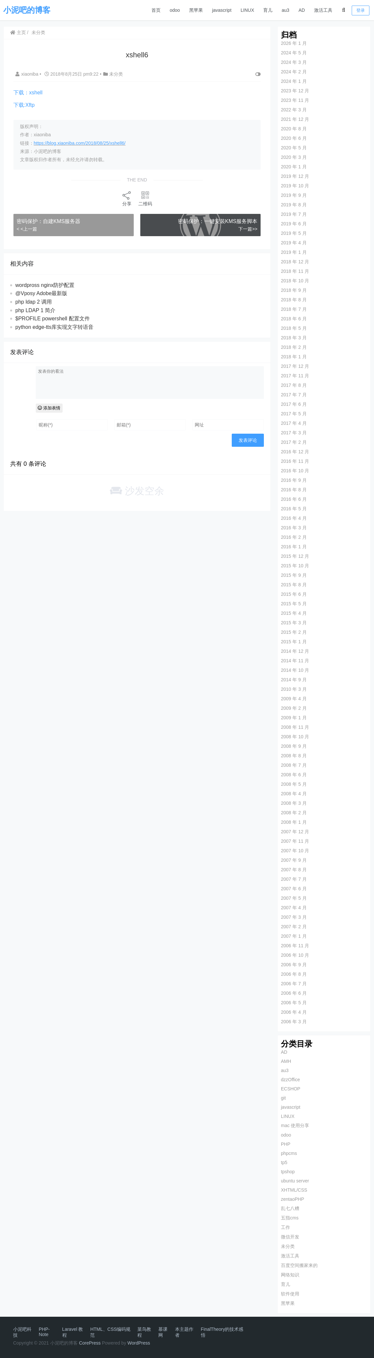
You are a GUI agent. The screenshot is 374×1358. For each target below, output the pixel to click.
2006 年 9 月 (293, 964)
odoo (175, 10)
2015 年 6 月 (293, 594)
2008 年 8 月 (293, 755)
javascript (221, 10)
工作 (285, 1227)
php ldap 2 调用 (33, 302)
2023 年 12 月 (295, 90)
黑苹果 (196, 10)
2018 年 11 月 (295, 271)
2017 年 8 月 (293, 385)
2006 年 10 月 (295, 955)
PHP (285, 1144)
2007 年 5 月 (293, 898)
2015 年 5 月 (293, 603)
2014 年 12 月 (295, 651)
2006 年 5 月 (293, 1002)
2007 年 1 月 (293, 936)
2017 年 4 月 (293, 423)
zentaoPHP (292, 1199)
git (283, 1098)
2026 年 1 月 (293, 43)
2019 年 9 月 (293, 195)
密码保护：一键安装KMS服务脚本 (217, 221)
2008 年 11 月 (295, 727)
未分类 (39, 32)
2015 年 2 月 (293, 632)
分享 (126, 198)
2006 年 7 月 (293, 983)
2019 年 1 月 (293, 252)
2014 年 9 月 (293, 679)
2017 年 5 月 (293, 413)
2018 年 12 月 (295, 261)
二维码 (145, 198)
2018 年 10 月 (295, 280)
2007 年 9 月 (293, 860)
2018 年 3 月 (293, 337)
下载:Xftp (24, 105)
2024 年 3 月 (293, 62)
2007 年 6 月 (293, 888)
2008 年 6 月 (293, 774)
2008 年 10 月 (295, 736)
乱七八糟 (290, 1208)
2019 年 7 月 (293, 214)
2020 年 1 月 (293, 166)
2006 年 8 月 (293, 974)
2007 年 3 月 (293, 917)
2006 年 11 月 (295, 945)
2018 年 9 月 (293, 290)
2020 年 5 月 (293, 147)
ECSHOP (290, 1088)
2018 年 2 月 (293, 347)
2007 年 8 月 (293, 869)
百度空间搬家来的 (299, 1265)
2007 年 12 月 (295, 831)
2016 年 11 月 (295, 461)
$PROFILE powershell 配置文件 (52, 318)
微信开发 (290, 1236)
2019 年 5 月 (293, 233)
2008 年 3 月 (293, 803)
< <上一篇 (27, 229)
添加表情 (49, 408)
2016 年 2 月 (293, 537)
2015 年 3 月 (293, 622)
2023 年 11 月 (295, 100)
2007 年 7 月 (293, 879)
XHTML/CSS (294, 1190)
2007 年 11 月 (295, 841)
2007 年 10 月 (295, 850)
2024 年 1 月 (293, 81)
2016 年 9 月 (293, 480)
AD (302, 10)
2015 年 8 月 (293, 584)
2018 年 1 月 (293, 356)
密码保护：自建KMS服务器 (49, 221)
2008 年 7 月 (293, 765)
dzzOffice (290, 1079)
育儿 (267, 10)
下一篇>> (247, 229)
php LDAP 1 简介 (35, 310)
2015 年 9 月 (293, 575)
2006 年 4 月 (293, 1012)
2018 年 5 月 (293, 328)
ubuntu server (295, 1180)
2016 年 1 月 (293, 546)
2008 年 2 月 (293, 812)
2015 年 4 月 (293, 613)
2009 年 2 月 (293, 708)
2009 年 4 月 (293, 698)
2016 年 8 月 (293, 489)
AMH (286, 1061)
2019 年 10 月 (295, 185)
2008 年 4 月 (293, 793)
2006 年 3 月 (293, 1021)
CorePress (90, 1343)
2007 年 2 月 (293, 926)
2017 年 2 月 (293, 442)
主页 (18, 32)
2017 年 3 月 (293, 432)
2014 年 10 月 (295, 670)
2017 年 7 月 (293, 394)
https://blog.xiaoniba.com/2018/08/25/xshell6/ (80, 143)
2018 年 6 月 (293, 318)
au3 (285, 10)
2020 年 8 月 (293, 128)
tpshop (287, 1171)
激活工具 (323, 10)
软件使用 (290, 1293)
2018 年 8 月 (293, 299)
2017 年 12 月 (295, 366)
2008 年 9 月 (293, 746)
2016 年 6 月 (293, 499)
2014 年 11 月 (295, 660)
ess (146, 1343)
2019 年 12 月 (295, 176)
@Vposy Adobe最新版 (41, 293)
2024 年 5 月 (293, 52)
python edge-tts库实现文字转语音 (54, 327)
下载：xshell (28, 92)
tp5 (284, 1162)
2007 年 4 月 (293, 907)
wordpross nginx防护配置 (45, 285)
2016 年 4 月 (293, 518)
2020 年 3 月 (293, 157)
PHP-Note (44, 1332)
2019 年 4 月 (293, 242)
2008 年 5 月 (293, 784)
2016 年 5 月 (293, 508)
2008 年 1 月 (293, 822)
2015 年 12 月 (295, 556)
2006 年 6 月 (293, 993)
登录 (360, 10)
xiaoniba (27, 74)
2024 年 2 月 (293, 71)
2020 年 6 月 (293, 138)
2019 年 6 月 (293, 223)
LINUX (247, 10)
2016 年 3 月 (293, 527)
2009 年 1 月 (293, 717)
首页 (156, 10)
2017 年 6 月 (293, 404)
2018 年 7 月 (293, 309)
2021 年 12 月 (295, 119)
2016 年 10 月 (295, 470)
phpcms (289, 1153)
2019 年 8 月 (293, 204)
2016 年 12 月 (295, 451)
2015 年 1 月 (293, 641)
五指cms (289, 1217)
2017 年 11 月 (295, 375)
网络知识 (290, 1274)
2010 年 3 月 (293, 689)
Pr (140, 1343)
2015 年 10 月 (295, 565)
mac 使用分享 (295, 1125)
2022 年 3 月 (293, 109)
